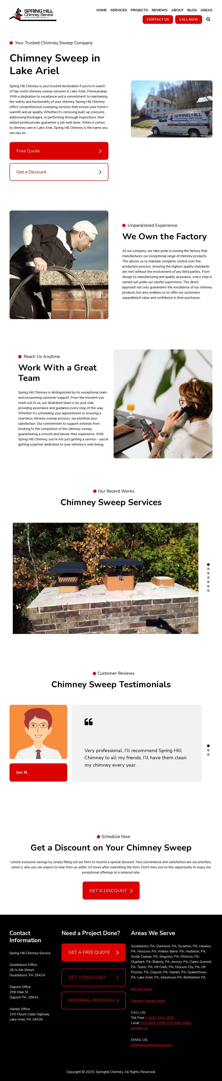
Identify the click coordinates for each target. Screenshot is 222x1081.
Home (101, 10)
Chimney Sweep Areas (148, 1000)
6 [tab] (208, 586)
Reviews (160, 10)
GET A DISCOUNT (94, 977)
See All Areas (141, 989)
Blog (192, 10)
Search (208, 19)
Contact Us (139, 1028)
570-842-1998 (152, 1023)
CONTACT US (158, 19)
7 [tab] (208, 590)
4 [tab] (208, 577)
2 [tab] (208, 569)
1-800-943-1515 (160, 1017)
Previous (6, 578)
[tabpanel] (106, 578)
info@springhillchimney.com (151, 1045)
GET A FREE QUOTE (94, 952)
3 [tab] (208, 573)
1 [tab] (208, 564)
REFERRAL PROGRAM (94, 1000)
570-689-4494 (179, 1023)
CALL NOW (188, 19)
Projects (139, 10)
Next (216, 578)
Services (118, 10)
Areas (206, 10)
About (177, 10)
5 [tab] (208, 582)
